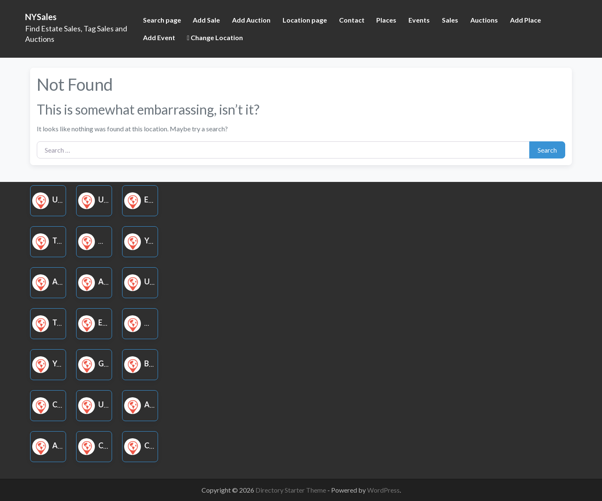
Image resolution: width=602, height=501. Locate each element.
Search (547, 150)
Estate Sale (157, 199)
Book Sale (154, 363)
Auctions (484, 20)
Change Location (215, 37)
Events (419, 20)
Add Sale (206, 20)
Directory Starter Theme (291, 490)
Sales (450, 20)
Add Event (159, 37)
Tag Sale (59, 240)
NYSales (40, 17)
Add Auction (251, 20)
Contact (352, 20)
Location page (305, 20)
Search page (162, 20)
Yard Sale (153, 240)
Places (386, 20)
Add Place (525, 20)
